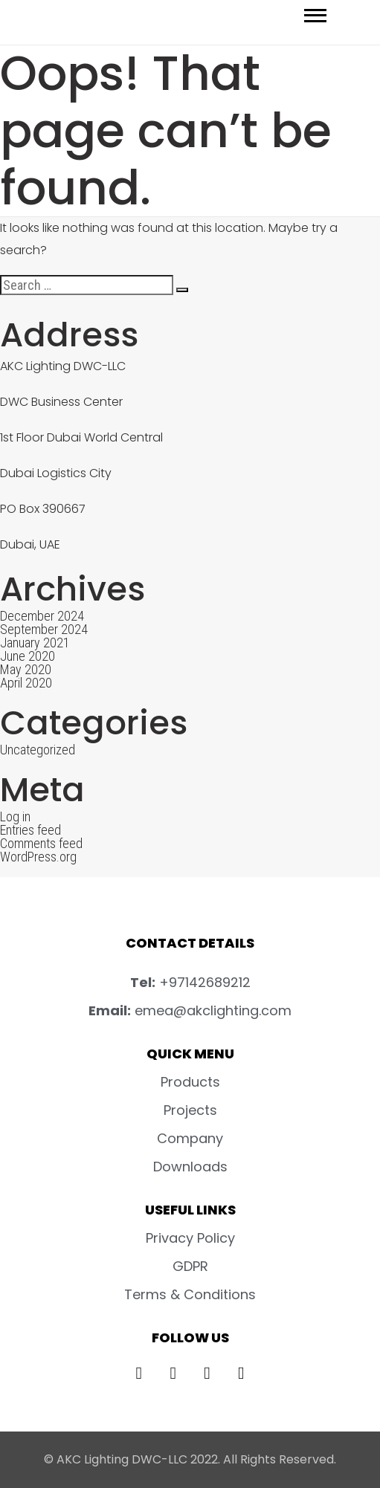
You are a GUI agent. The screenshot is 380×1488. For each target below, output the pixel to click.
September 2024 (44, 629)
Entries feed (30, 830)
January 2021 (35, 642)
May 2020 (25, 669)
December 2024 (42, 616)
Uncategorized (37, 749)
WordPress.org (38, 856)
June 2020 (27, 656)
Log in (15, 816)
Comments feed (41, 843)
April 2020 (26, 682)
